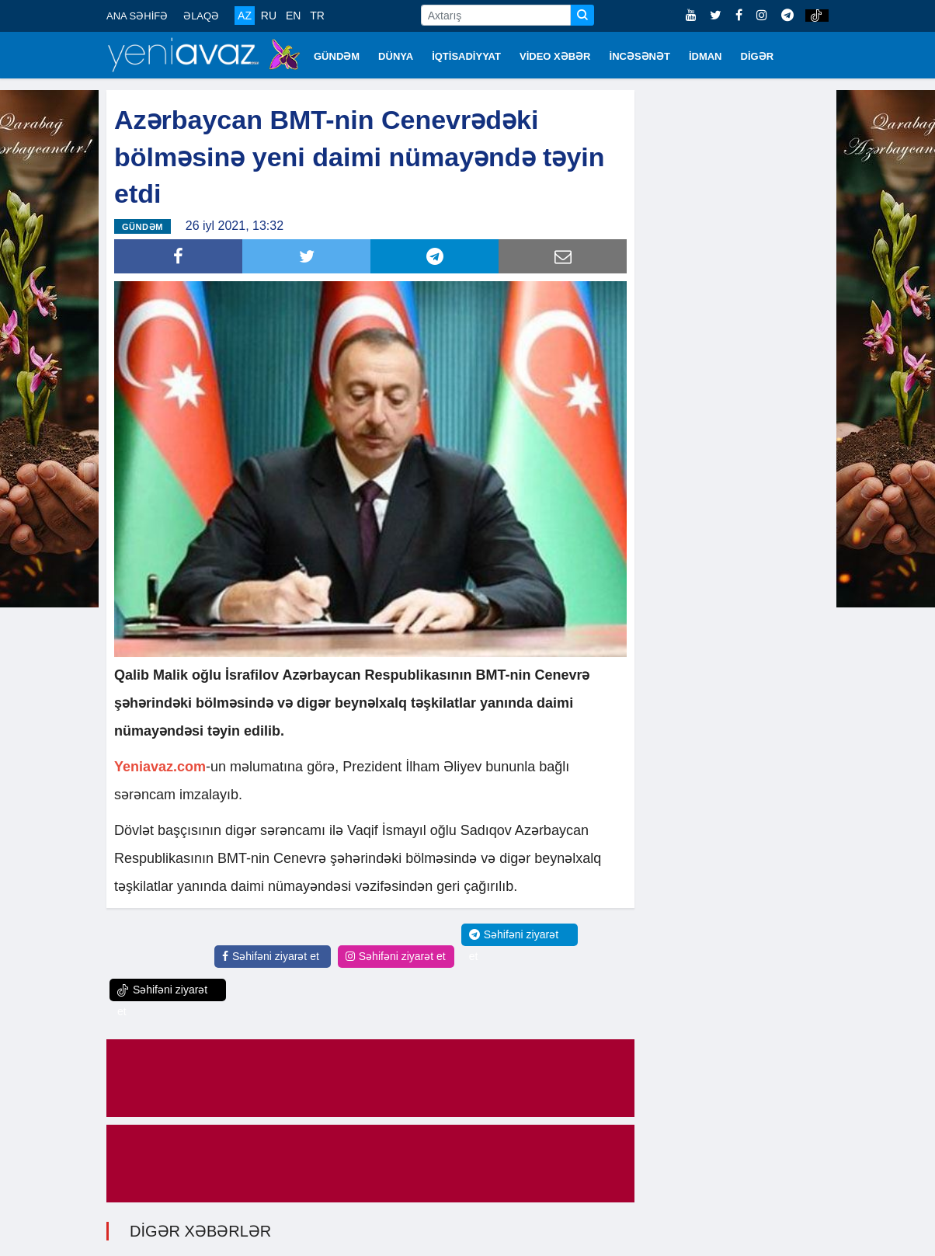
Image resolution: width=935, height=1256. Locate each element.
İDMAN (705, 56)
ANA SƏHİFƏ (137, 16)
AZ (245, 15)
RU (268, 15)
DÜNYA (395, 56)
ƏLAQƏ (201, 16)
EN (293, 15)
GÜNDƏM (337, 56)
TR (317, 15)
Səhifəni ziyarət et (270, 956)
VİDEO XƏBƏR (555, 56)
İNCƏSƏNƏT (640, 56)
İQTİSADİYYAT (466, 56)
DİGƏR (757, 56)
